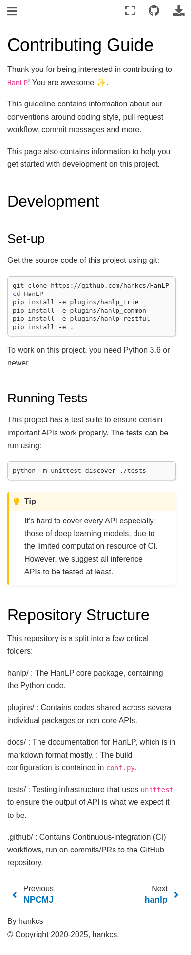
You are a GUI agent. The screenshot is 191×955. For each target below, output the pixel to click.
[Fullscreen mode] (130, 11)
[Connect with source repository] (154, 11)
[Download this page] (179, 11)
